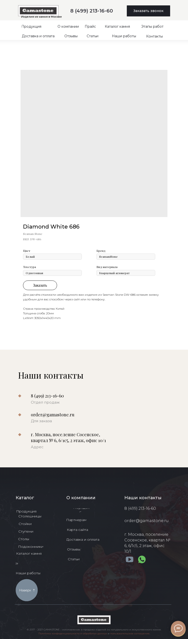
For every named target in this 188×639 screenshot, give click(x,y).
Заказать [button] (40, 285)
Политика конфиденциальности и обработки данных (72, 633)
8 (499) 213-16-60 (91, 11)
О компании (80, 497)
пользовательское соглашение (130, 633)
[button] (148, 10)
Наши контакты (143, 497)
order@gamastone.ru (52, 415)
